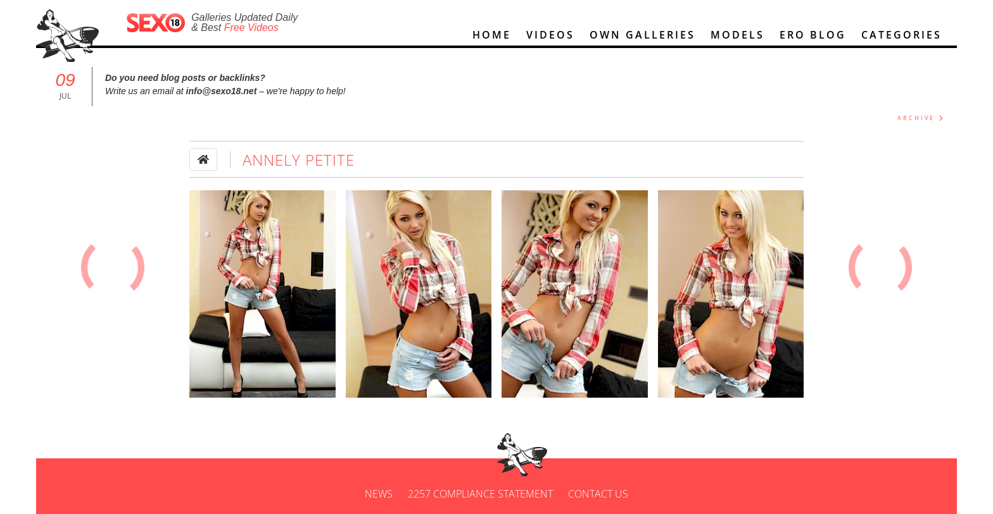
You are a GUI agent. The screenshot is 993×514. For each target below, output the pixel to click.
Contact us (598, 494)
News (379, 494)
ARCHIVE (916, 118)
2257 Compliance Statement (480, 494)
